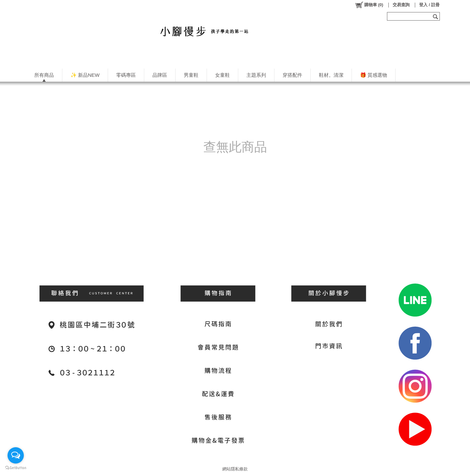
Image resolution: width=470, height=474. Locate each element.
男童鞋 (191, 75)
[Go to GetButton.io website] (15, 467)
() (369, 5)
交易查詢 (401, 4)
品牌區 (159, 75)
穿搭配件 (292, 75)
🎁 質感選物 (373, 75)
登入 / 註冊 (429, 4)
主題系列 (256, 75)
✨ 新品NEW (85, 75)
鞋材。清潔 (331, 75)
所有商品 (44, 75)
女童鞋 (222, 75)
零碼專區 (126, 75)
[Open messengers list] (16, 455)
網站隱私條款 (235, 468)
